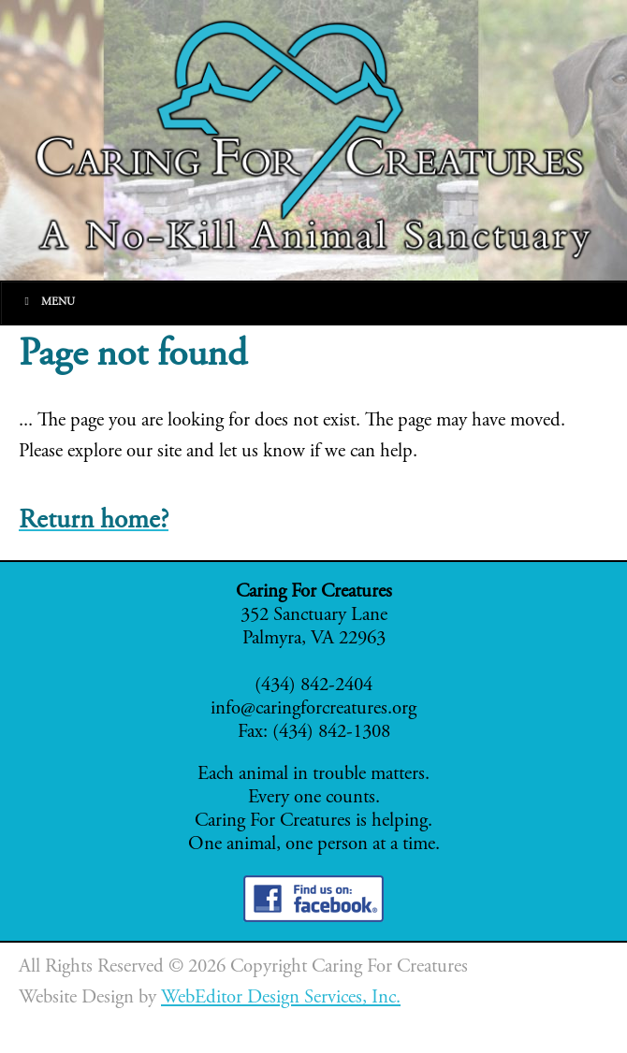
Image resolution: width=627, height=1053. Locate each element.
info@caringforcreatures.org (313, 709)
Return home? (93, 521)
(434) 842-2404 (313, 686)
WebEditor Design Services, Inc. (281, 998)
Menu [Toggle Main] (47, 302)
